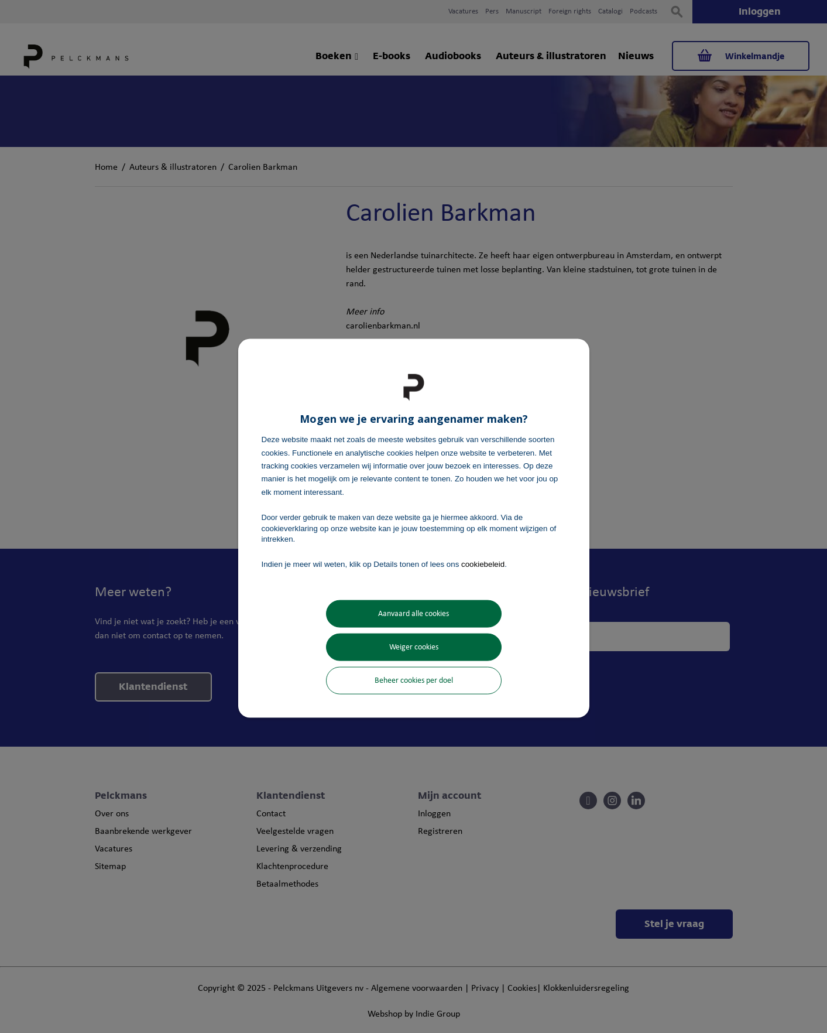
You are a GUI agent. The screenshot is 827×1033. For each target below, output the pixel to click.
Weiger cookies (413, 646)
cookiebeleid (483, 564)
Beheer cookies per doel (414, 680)
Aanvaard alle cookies (413, 613)
